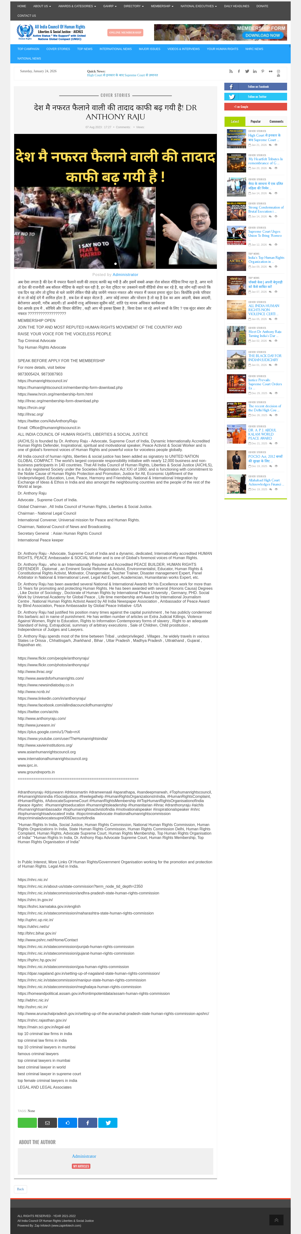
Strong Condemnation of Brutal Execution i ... (266, 209)
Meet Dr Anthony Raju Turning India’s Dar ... (265, 334)
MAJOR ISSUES (149, 49)
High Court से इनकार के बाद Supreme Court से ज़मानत (122, 75)
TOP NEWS (85, 49)
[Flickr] (269, 71)
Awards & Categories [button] (77, 6)
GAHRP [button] (110, 6)
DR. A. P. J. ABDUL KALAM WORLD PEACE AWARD (262, 434)
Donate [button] (262, 6)
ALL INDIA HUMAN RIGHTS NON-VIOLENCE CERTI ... (264, 310)
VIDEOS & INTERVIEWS (184, 49)
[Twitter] (245, 71)
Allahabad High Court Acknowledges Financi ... (266, 482)
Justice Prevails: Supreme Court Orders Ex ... (265, 384)
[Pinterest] (261, 71)
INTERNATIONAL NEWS (116, 49)
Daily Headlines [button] (236, 6)
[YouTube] (277, 75)
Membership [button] (162, 6)
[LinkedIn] (253, 71)
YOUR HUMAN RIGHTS (222, 49)
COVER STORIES (58, 49)
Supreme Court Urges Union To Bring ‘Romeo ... (265, 236)
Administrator (125, 275)
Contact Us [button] (26, 15)
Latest (235, 121)
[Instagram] (277, 71)
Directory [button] (134, 6)
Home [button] (21, 6)
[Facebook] (237, 71)
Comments (277, 121)
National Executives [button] (199, 6)
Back (20, 1189)
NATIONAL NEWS (29, 58)
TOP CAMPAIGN (28, 49)
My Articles (81, 1166)
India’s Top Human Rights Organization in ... (266, 260)
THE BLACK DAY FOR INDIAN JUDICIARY (265, 358)
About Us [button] (42, 6)
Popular (256, 121)
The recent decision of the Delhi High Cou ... (265, 408)
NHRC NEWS (254, 49)
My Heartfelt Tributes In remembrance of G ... (266, 161)
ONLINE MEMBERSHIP (125, 32)
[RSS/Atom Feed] (229, 71)
